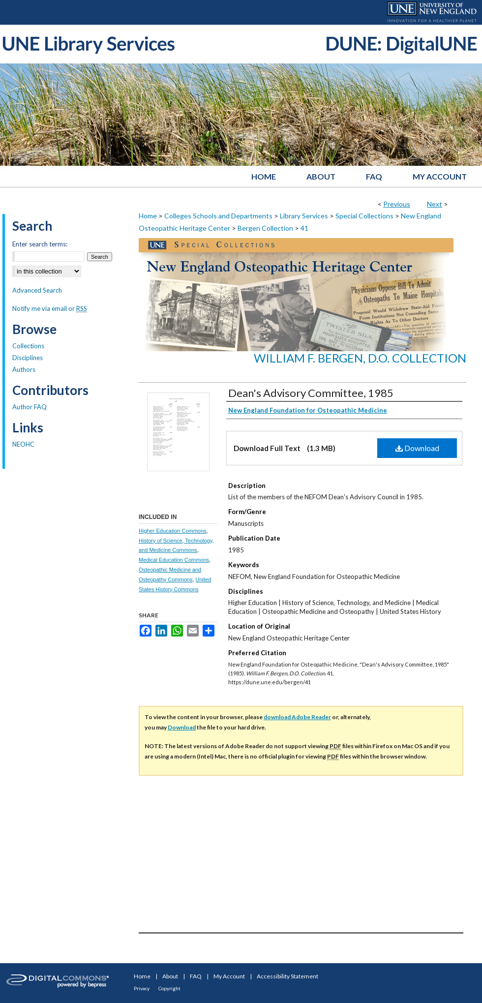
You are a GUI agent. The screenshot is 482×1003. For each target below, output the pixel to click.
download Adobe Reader (297, 717)
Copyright (169, 988)
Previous (396, 204)
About (170, 976)
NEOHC (23, 444)
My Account (229, 976)
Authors (23, 369)
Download (417, 448)
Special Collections (364, 216)
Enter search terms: (39, 244)
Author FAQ (29, 407)
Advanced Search (37, 290)
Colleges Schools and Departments (218, 216)
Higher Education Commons (173, 531)
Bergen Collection (265, 228)
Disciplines (27, 358)
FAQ (196, 976)
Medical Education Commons (174, 560)
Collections (28, 346)
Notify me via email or (49, 308)
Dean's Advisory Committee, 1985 (310, 392)
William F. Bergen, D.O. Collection (360, 358)
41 (304, 228)
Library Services (304, 216)
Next (434, 204)
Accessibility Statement (287, 976)
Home (148, 216)
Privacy (142, 988)
